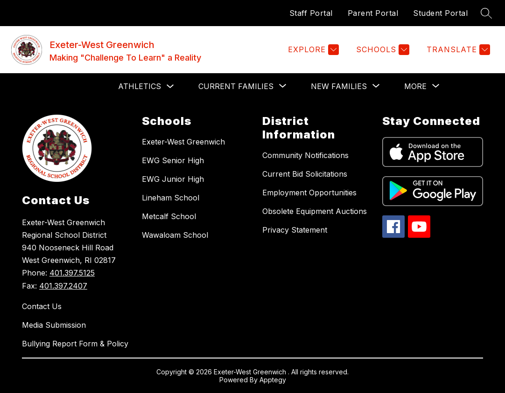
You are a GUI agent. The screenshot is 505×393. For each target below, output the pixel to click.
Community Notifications (305, 155)
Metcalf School (169, 216)
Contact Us (42, 306)
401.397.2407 (63, 285)
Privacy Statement (294, 229)
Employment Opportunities (309, 192)
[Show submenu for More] (415, 86)
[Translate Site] (457, 49)
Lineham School (170, 197)
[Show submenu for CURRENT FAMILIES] (236, 86)
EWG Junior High (173, 179)
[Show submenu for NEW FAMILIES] (339, 86)
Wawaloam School (175, 235)
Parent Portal (373, 13)
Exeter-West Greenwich (183, 141)
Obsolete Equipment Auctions (314, 211)
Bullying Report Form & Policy (75, 343)
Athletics (139, 86)
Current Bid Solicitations (304, 174)
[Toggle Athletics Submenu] (170, 86)
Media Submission (54, 325)
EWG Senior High (173, 160)
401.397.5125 (72, 272)
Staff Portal (311, 13)
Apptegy (273, 380)
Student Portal (440, 13)
